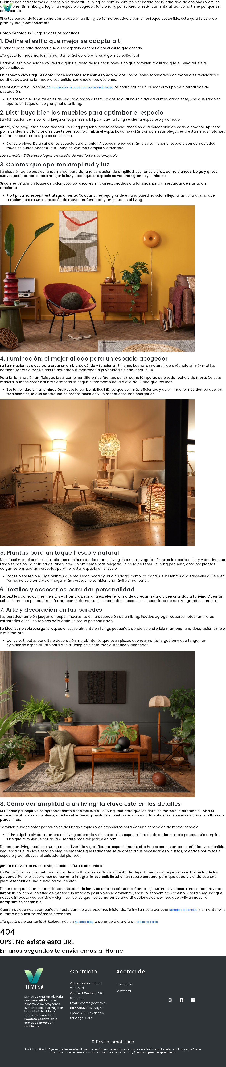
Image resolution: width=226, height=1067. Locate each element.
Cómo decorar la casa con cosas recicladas (80, 87)
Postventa (123, 991)
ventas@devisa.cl (93, 1003)
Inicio (126, 8)
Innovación (124, 984)
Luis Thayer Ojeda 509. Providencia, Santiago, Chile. (87, 1013)
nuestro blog (84, 922)
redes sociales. (148, 922)
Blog (169, 8)
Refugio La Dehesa (183, 910)
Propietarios (188, 8)
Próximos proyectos (148, 8)
